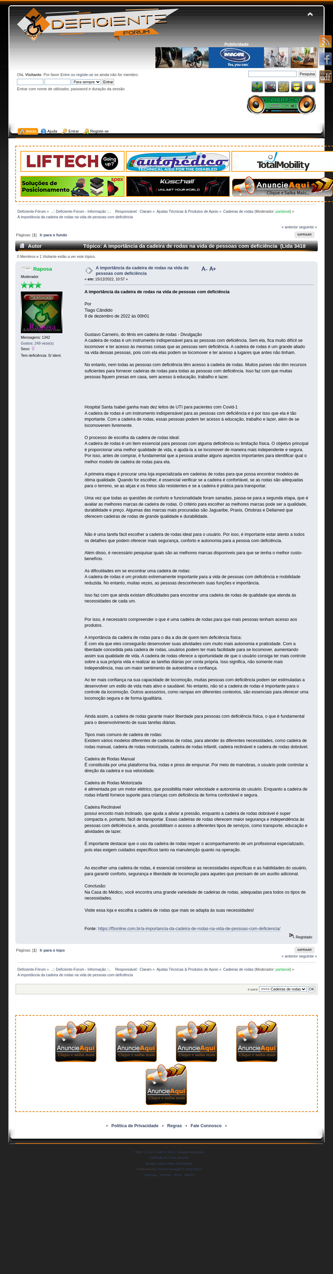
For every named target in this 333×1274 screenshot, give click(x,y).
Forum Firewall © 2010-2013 (180, 1169)
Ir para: (253, 989)
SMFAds (156, 1157)
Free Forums (178, 1157)
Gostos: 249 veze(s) (37, 343)
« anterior (289, 227)
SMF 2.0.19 (144, 1152)
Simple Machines (190, 1152)
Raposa (42, 269)
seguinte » (308, 227)
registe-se (84, 75)
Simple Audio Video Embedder (168, 1163)
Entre (65, 75)
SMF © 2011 (166, 1152)
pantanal (283, 211)
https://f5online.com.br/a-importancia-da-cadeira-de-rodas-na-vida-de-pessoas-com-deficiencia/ (189, 928)
